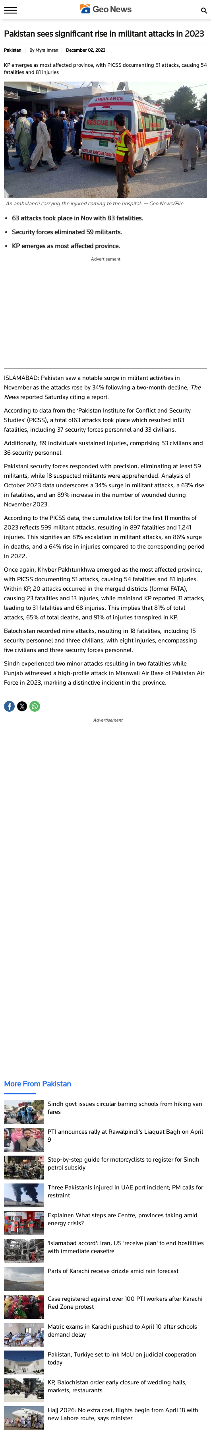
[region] (105, 313)
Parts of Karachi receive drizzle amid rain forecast (113, 1271)
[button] (9, 706)
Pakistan (12, 50)
